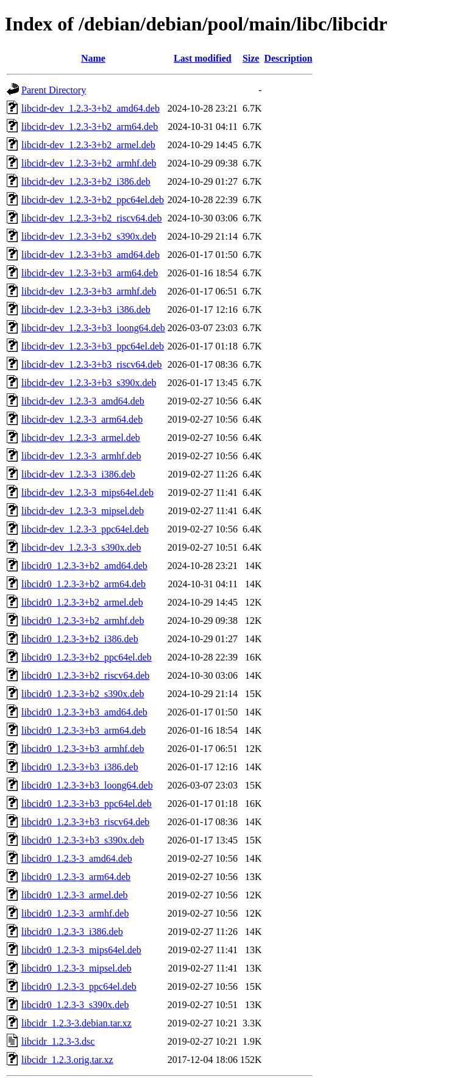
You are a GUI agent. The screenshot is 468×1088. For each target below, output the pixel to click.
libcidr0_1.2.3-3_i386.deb (72, 931)
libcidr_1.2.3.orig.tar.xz (67, 1059)
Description (288, 58)
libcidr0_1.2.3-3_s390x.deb (75, 1005)
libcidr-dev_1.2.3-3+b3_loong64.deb (93, 328)
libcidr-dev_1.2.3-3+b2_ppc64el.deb (92, 200)
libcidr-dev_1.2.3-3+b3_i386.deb (86, 309)
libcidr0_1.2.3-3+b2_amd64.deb (84, 565)
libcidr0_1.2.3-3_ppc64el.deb (78, 986)
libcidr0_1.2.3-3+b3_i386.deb (79, 767)
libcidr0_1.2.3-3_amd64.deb (76, 858)
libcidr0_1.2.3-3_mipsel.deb (76, 968)
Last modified (203, 58)
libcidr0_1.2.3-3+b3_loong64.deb (87, 785)
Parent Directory (53, 90)
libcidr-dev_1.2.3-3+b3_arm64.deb (89, 273)
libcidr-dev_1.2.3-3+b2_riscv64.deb (91, 218)
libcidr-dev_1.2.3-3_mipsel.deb (82, 511)
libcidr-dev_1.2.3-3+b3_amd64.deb (90, 254)
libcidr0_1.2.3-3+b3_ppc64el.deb (86, 803)
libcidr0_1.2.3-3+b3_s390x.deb (82, 840)
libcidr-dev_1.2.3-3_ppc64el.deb (85, 529)
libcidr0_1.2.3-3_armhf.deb (75, 913)
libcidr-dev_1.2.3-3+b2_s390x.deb (89, 236)
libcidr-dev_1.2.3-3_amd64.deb (82, 401)
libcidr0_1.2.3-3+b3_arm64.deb (83, 730)
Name (93, 58)
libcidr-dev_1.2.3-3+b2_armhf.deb (89, 163)
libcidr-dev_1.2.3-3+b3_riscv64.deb (91, 364)
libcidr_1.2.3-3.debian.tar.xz (76, 1023)
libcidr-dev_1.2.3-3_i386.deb (78, 474)
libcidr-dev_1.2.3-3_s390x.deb (81, 547)
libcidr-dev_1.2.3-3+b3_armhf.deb (89, 291)
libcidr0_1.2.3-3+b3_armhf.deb (82, 748)
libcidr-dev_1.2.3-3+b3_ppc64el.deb (92, 346)
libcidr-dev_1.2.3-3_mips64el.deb (87, 492)
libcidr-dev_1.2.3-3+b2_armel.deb (88, 145)
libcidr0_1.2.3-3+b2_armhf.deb (82, 620)
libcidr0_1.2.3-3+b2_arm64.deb (83, 584)
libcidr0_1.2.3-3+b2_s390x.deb (82, 694)
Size (251, 58)
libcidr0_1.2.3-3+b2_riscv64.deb (85, 675)
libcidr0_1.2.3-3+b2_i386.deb (79, 639)
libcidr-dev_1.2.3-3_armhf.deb (81, 456)
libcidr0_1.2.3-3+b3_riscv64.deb (85, 822)
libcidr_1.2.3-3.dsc (57, 1041)
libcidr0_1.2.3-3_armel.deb (74, 895)
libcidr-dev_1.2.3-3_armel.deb (80, 437)
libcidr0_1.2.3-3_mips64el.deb (81, 950)
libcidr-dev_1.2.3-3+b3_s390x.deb (89, 383)
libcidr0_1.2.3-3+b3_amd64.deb (84, 712)
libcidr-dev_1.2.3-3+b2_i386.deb (86, 181)
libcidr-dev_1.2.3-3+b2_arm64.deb (89, 126)
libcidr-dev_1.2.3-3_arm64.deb (82, 419)
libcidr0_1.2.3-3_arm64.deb (75, 876)
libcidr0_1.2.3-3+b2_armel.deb (82, 602)
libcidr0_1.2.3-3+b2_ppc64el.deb (86, 657)
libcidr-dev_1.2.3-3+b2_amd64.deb (90, 108)
